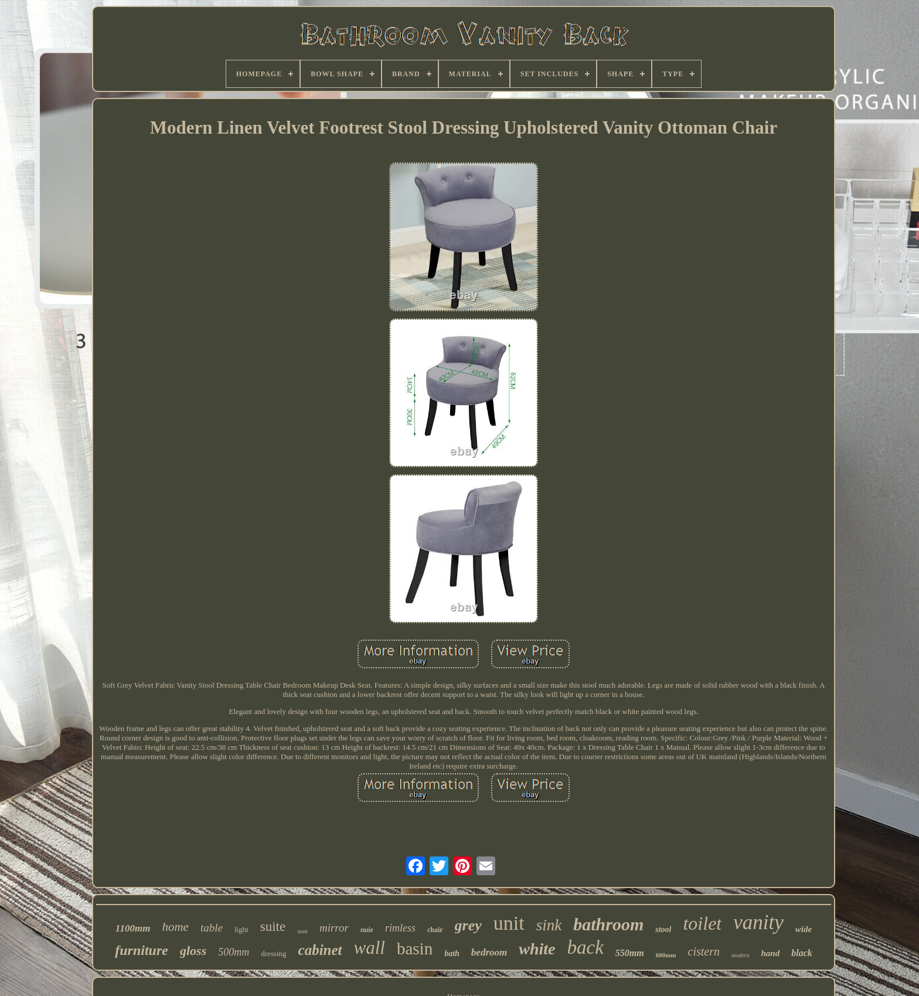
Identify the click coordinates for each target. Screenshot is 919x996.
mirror (334, 928)
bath (452, 953)
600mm (666, 954)
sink (549, 925)
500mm (233, 952)
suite (272, 926)
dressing (273, 953)
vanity (758, 922)
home (175, 927)
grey (468, 925)
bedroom (489, 952)
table (211, 928)
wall (369, 947)
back (585, 947)
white (537, 949)
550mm (629, 953)
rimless (400, 928)
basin (415, 948)
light (241, 929)
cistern (704, 951)
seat (302, 930)
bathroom (608, 924)
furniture (141, 950)
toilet (702, 923)
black (801, 953)
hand (770, 953)
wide (803, 929)
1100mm (133, 928)
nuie (366, 930)
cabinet (320, 950)
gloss (193, 950)
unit (509, 923)
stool (663, 929)
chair (435, 930)
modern (740, 955)
